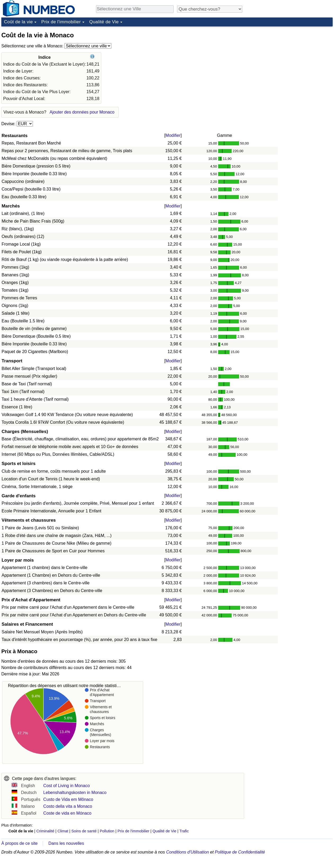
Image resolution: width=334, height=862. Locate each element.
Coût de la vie (18, 21)
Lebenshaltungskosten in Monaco (74, 792)
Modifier (173, 135)
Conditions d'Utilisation (187, 852)
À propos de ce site (19, 843)
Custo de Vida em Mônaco (68, 799)
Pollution (107, 831)
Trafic (184, 831)
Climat (63, 831)
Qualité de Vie (104, 21)
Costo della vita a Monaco (67, 806)
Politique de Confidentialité (240, 852)
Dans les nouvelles (66, 843)
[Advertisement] (293, 62)
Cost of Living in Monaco (66, 785)
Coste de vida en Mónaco (67, 813)
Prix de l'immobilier (61, 21)
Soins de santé (83, 831)
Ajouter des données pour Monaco (82, 112)
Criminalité (45, 831)
